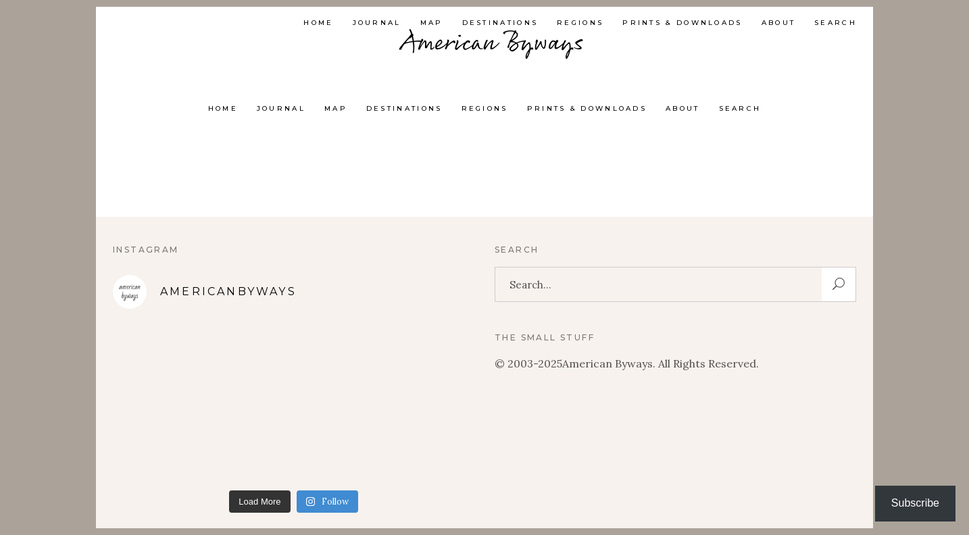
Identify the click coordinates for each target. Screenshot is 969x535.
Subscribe (915, 503)
